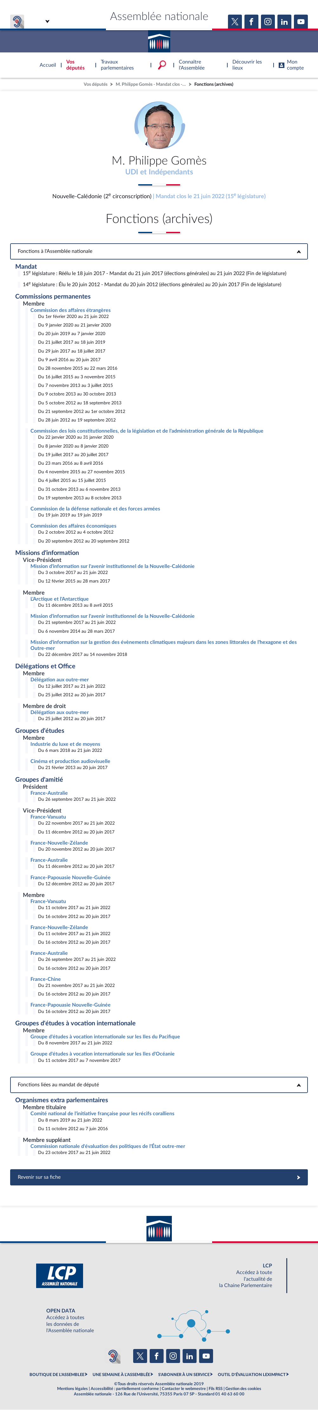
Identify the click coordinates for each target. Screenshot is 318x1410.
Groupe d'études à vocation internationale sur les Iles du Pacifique (105, 1037)
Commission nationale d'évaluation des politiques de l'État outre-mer (107, 1146)
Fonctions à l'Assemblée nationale (159, 251)
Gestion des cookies (243, 1389)
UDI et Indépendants (159, 172)
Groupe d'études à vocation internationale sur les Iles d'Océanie (102, 1054)
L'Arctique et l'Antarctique (59, 599)
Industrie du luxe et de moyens (65, 744)
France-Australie (49, 793)
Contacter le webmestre (184, 1389)
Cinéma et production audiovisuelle (70, 761)
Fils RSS (216, 1389)
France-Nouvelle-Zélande (59, 843)
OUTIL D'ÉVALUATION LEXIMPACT (252, 1375)
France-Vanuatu (48, 817)
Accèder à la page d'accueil (159, 39)
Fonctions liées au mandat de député (159, 1085)
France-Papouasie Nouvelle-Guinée (70, 877)
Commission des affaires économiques (73, 526)
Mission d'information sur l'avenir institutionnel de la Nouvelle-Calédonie (112, 566)
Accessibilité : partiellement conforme (125, 1389)
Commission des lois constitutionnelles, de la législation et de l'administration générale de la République (146, 431)
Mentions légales (72, 1389)
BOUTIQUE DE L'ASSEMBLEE (56, 1375)
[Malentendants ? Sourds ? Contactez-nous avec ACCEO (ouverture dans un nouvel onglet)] (112, 1356)
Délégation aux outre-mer (59, 680)
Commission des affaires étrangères (70, 310)
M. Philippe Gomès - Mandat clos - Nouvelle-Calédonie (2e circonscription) (151, 84)
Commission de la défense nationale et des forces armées (95, 509)
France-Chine (45, 979)
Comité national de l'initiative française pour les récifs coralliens (102, 1114)
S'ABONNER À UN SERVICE (184, 1375)
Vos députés (95, 84)
